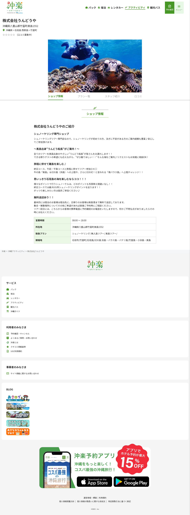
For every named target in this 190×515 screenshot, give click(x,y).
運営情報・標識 (90, 497)
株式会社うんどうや (35, 251)
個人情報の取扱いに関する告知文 (91, 501)
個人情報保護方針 (66, 501)
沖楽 (3, 251)
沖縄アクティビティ (16, 251)
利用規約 (102, 497)
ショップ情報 (55, 96)
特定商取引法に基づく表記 (119, 501)
